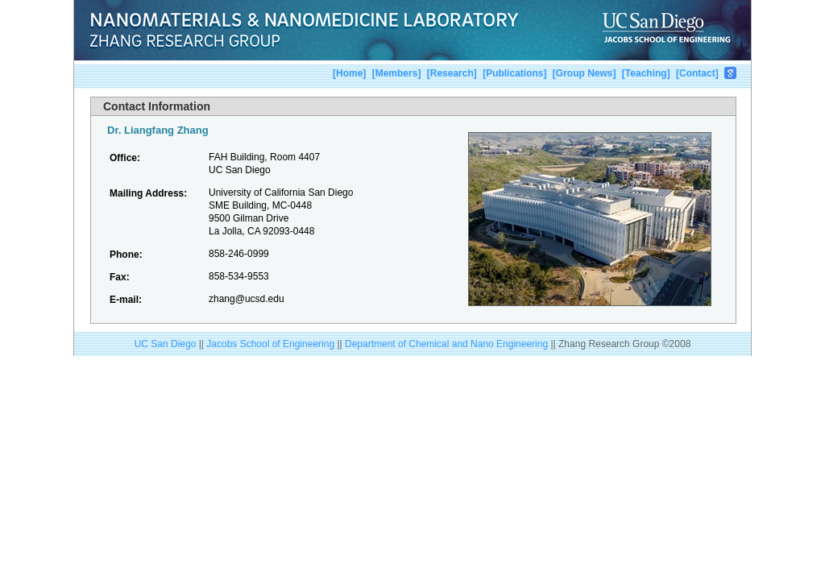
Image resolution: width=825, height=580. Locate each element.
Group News (584, 73)
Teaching (646, 73)
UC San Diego (166, 344)
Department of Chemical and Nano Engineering (447, 344)
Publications (514, 73)
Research (452, 73)
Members (396, 73)
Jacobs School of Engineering (270, 344)
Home (349, 73)
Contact (697, 73)
